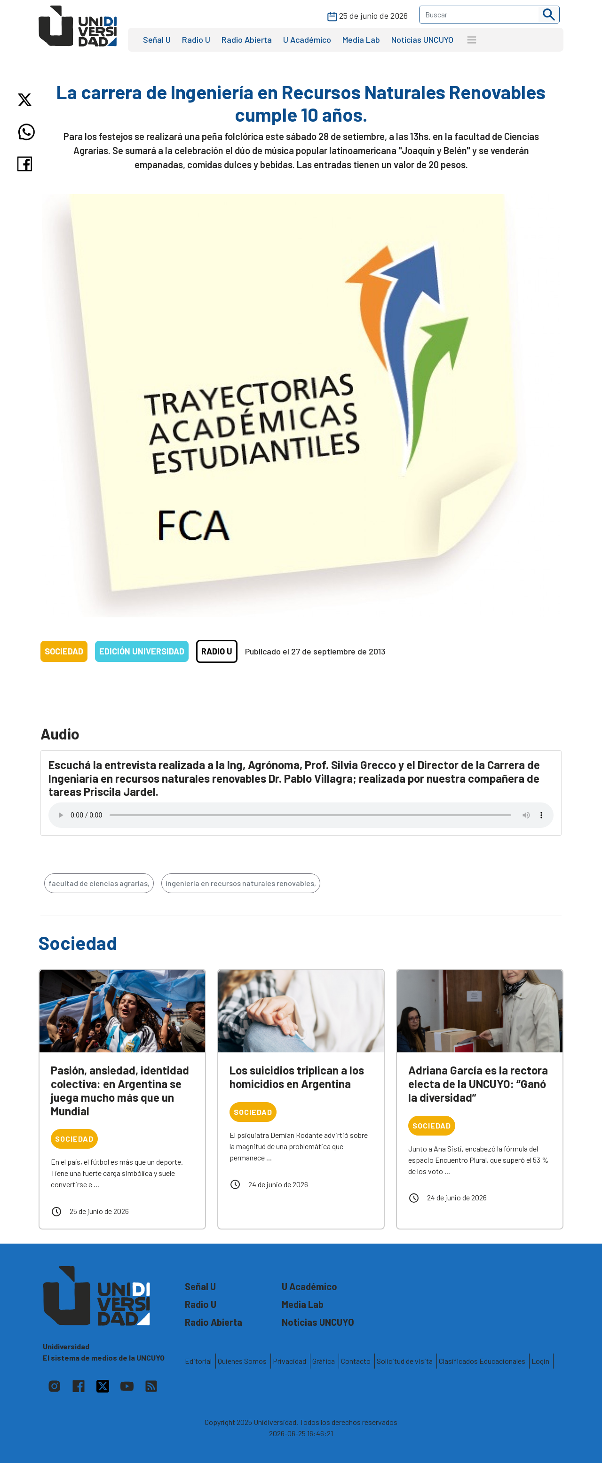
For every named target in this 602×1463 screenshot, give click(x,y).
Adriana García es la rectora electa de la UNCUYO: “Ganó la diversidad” (478, 1083)
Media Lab (361, 39)
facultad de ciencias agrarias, (99, 883)
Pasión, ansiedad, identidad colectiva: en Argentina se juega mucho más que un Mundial (120, 1090)
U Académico (307, 39)
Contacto (356, 1360)
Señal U (157, 39)
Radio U (196, 39)
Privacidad (289, 1360)
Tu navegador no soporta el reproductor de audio (301, 815)
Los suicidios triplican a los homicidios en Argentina (297, 1076)
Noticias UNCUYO (422, 39)
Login (540, 1360)
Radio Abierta (247, 39)
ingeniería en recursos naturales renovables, (241, 883)
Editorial (198, 1360)
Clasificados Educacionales (482, 1360)
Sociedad (64, 651)
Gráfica (323, 1360)
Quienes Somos (242, 1360)
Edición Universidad (141, 651)
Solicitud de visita (405, 1360)
